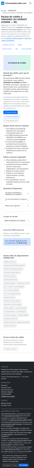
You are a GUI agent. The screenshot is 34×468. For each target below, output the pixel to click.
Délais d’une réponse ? (12, 206)
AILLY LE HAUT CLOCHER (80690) (14, 287)
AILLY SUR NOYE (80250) (11, 290)
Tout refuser (7, 465)
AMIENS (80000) (23, 315)
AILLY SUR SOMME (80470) (12, 294)
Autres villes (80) (26, 49)
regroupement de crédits (12, 416)
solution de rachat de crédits (18, 420)
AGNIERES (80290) (9, 283)
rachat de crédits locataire (13, 38)
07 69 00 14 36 (6, 405)
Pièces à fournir (7, 49)
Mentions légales (7, 392)
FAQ (16, 49)
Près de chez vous (7, 390)
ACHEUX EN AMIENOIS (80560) (13, 269)
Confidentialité (6, 394)
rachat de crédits (14, 430)
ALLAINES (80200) (21, 308)
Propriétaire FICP (11, 121)
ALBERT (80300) (8, 308)
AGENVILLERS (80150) (10, 279)
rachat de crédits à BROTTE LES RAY (11, 424)
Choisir (15, 465)
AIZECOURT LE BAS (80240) (12, 301)
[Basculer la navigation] (30, 3)
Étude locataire (11, 112)
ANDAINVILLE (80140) (10, 319)
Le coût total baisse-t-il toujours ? (16, 200)
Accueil (3, 11)
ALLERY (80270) (21, 311)
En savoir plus (14, 461)
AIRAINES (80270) (9, 297)
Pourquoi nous (6, 387)
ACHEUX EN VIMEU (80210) (12, 272)
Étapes (20, 45)
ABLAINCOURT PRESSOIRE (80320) (14, 265)
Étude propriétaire (12, 117)
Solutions (4, 385)
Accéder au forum (11, 349)
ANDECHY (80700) (9, 322)
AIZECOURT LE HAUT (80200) (12, 304)
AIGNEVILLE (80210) (23, 283)
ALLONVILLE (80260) (10, 315)
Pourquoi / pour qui (8, 45)
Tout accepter (23, 465)
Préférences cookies (8, 396)
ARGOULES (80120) (9, 326)
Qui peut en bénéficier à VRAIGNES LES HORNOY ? (13, 193)
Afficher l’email (6, 403)
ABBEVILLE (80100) (9, 262)
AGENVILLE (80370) (10, 276)
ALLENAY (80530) (9, 311)
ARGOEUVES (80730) (23, 322)
